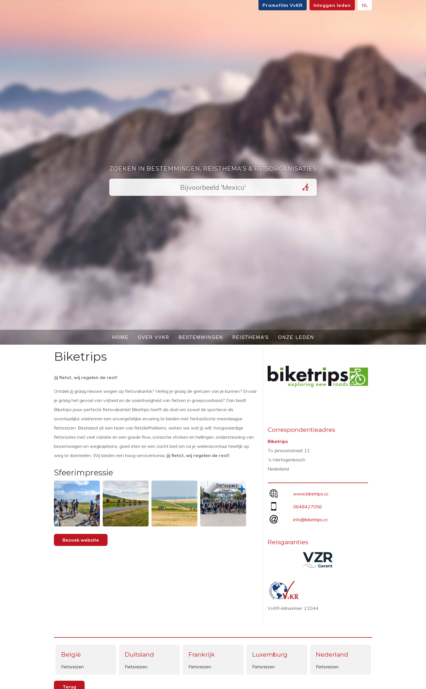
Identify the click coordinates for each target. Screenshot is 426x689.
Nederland (332, 654)
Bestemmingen (200, 337)
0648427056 (307, 507)
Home (120, 337)
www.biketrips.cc (310, 494)
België (71, 654)
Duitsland (139, 654)
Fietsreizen (72, 667)
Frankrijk (201, 654)
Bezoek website (81, 540)
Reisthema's (250, 337)
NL (364, 5)
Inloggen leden (331, 5)
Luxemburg (269, 654)
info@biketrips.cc (310, 519)
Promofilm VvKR (282, 5)
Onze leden (296, 337)
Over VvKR (153, 337)
